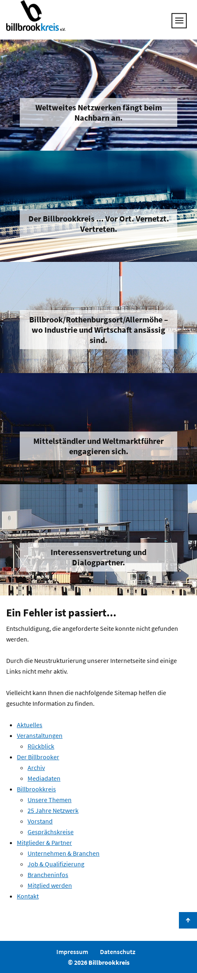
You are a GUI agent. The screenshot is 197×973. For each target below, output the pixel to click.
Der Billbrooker (38, 757)
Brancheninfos (48, 874)
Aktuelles (29, 725)
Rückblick (41, 746)
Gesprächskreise (51, 832)
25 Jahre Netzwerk (53, 810)
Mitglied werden (50, 885)
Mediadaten (44, 778)
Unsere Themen (50, 800)
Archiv (36, 767)
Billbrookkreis (36, 789)
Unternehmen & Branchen (64, 853)
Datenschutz (117, 951)
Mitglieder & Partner (44, 842)
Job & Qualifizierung (56, 864)
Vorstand (40, 821)
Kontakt (28, 896)
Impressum (72, 951)
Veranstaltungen (40, 735)
